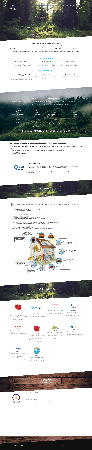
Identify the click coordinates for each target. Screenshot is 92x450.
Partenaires (78, 445)
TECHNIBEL (36, 313)
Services (60, 445)
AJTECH (74, 329)
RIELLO (18, 312)
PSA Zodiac (73, 310)
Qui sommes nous (53, 445)
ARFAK (55, 330)
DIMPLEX (18, 329)
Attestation (65, 445)
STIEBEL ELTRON (55, 307)
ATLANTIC (37, 333)
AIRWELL (18, 351)
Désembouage (71, 445)
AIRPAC (36, 355)
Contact (51, 446)
